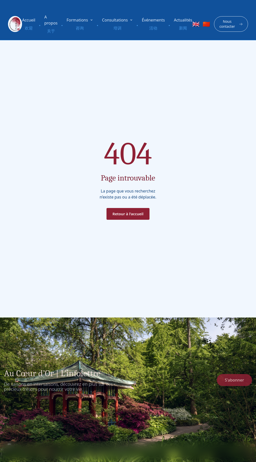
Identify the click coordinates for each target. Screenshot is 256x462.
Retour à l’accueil (128, 213)
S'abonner (234, 381)
